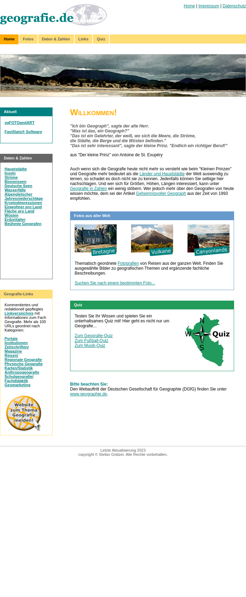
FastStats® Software (23, 132)
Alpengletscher (18, 194)
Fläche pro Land (19, 211)
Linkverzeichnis (19, 313)
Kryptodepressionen (23, 203)
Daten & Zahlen (56, 39)
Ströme (11, 177)
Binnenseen (15, 181)
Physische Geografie (24, 364)
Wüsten (12, 215)
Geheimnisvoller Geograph (161, 193)
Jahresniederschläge (24, 198)
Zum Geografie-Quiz (94, 335)
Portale (11, 338)
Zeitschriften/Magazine (17, 349)
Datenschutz (234, 6)
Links (83, 39)
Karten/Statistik (19, 368)
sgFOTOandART (19, 122)
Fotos (28, 39)
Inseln (10, 173)
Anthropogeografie (22, 372)
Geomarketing (17, 385)
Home (189, 6)
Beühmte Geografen (23, 224)
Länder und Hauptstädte (162, 173)
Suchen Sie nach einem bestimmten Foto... (115, 283)
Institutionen (16, 343)
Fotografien (128, 263)
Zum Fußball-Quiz (91, 340)
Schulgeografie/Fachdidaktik (19, 378)
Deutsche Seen (18, 186)
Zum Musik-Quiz (90, 345)
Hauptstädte (16, 169)
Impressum (208, 6)
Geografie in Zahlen (88, 188)
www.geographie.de (88, 394)
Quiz (101, 39)
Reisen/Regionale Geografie (23, 357)
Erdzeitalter (15, 219)
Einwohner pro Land (23, 207)
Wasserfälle (15, 190)
